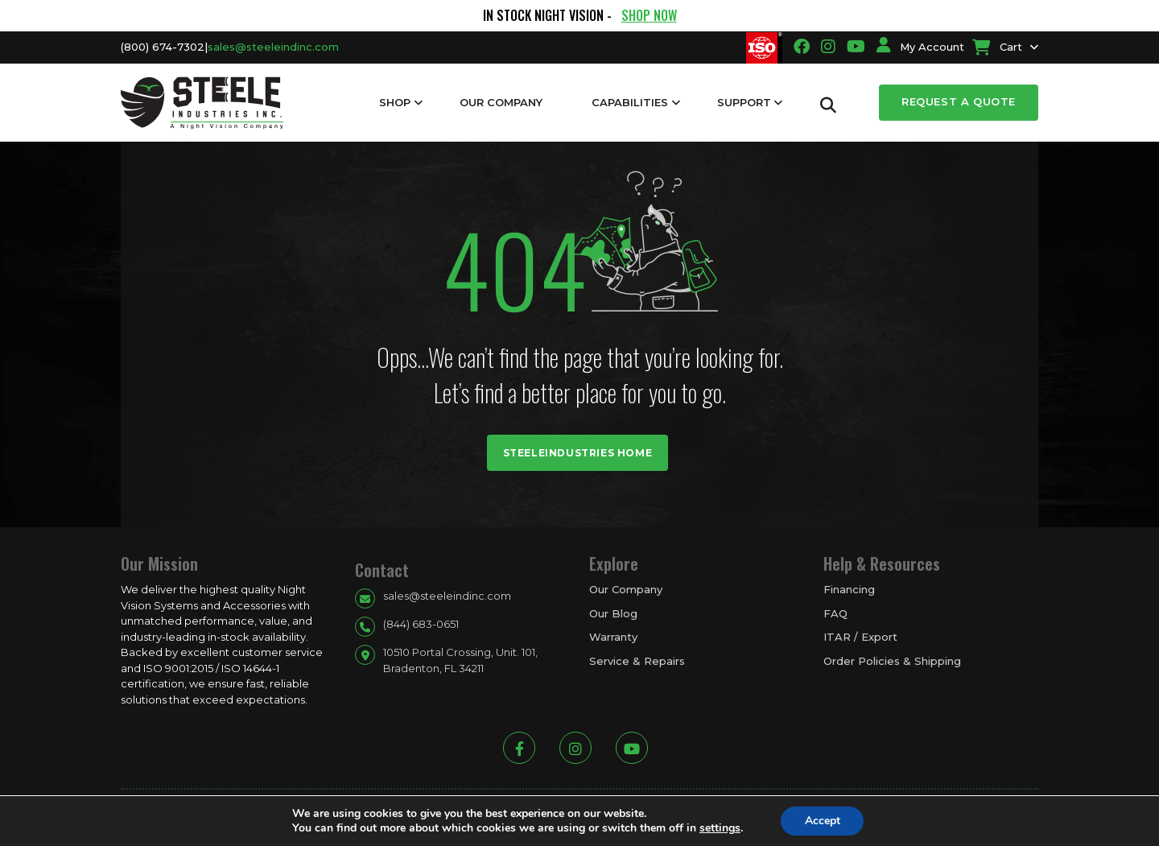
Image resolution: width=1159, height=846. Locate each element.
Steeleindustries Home (578, 453)
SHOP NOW (649, 15)
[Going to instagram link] (828, 46)
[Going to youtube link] (856, 46)
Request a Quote (958, 101)
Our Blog (613, 613)
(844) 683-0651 (421, 623)
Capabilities (630, 102)
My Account (920, 46)
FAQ (835, 613)
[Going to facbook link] (802, 46)
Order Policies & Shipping (892, 660)
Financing (849, 589)
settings (719, 828)
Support (744, 102)
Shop (394, 102)
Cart (997, 46)
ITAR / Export (860, 636)
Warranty (613, 636)
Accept (822, 820)
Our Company (501, 102)
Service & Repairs (637, 660)
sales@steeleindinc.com (273, 46)
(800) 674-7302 (162, 46)
